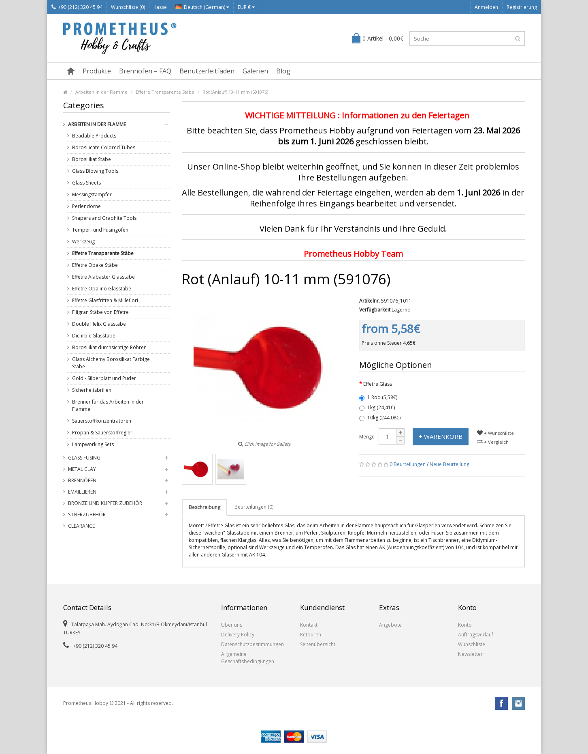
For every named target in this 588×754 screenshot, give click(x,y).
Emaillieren (82, 491)
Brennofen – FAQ (145, 71)
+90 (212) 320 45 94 (76, 7)
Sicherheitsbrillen (91, 390)
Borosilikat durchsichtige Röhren (109, 347)
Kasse (160, 7)
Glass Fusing (84, 457)
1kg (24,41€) (377, 407)
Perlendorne (86, 206)
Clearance (81, 525)
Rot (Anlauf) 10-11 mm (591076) (235, 92)
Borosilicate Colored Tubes (103, 147)
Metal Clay (82, 469)
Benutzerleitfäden (206, 71)
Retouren (310, 634)
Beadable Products (94, 135)
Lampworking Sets (93, 444)
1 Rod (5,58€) (378, 397)
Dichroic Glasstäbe (93, 335)
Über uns (231, 624)
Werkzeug (83, 241)
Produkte (97, 71)
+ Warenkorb (440, 436)
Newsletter (470, 654)
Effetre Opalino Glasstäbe (101, 288)
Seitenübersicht (317, 644)
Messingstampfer (92, 194)
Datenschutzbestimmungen (252, 644)
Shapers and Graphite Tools (104, 218)
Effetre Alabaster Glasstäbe (103, 276)
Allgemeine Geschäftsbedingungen (247, 658)
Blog (283, 71)
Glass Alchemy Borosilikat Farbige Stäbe (111, 363)
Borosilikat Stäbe (91, 159)
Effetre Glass (377, 383)
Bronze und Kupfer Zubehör (105, 503)
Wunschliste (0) (128, 7)
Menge (367, 436)
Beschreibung (204, 507)
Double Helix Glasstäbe (99, 323)
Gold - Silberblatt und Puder (104, 378)
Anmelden (486, 7)
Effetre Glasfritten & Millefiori (105, 300)
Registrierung (522, 7)
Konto (465, 624)
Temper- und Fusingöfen (100, 229)
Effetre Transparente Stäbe (165, 92)
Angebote (390, 624)
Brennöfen (82, 480)
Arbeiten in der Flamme (101, 92)
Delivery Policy (237, 634)
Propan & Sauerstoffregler (102, 432)
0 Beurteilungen (408, 464)
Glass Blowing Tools (95, 171)
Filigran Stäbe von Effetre (100, 312)
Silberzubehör (87, 514)
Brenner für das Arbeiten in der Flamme (108, 405)
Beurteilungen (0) (253, 506)
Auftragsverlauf (475, 634)
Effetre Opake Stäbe (95, 265)
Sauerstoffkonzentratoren (101, 420)
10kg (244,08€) (380, 417)
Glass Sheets (86, 182)
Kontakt (308, 624)
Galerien (255, 71)
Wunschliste (471, 644)
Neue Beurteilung (449, 464)
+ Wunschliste (495, 433)
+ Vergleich (493, 442)
